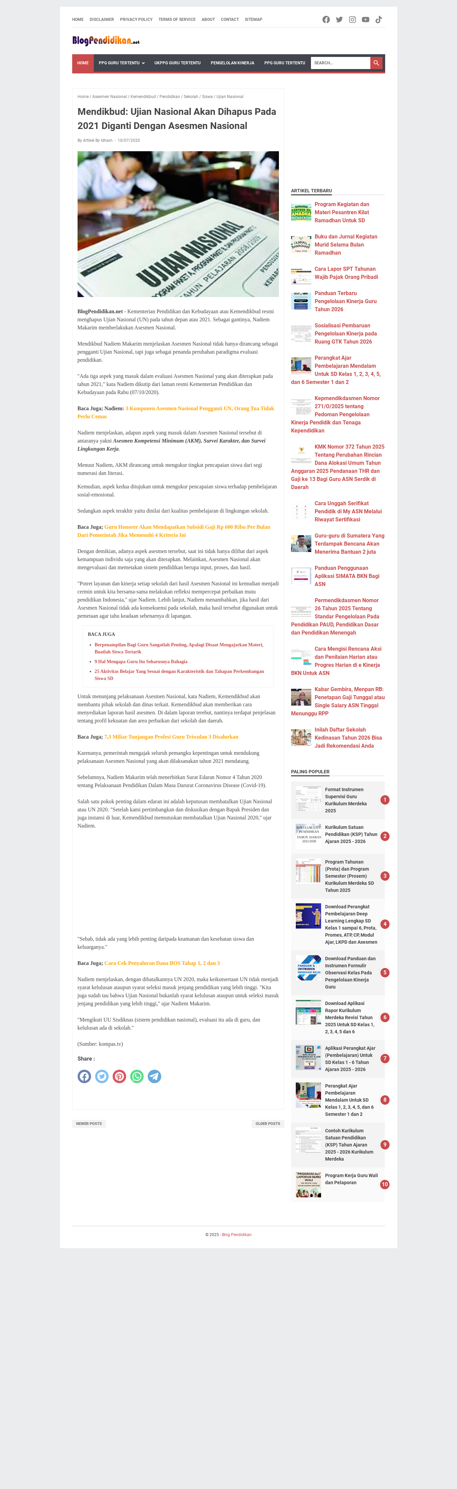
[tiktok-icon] (379, 19)
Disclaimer (102, 19)
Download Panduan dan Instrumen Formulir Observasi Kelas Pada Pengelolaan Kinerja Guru (350, 973)
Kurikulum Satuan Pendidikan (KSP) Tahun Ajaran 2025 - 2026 (351, 834)
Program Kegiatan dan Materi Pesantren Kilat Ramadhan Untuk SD (342, 212)
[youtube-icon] (366, 19)
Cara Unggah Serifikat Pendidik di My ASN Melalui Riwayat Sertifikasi (348, 511)
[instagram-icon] (353, 19)
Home (78, 19)
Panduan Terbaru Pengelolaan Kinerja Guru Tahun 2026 (346, 301)
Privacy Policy (136, 19)
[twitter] (102, 1076)
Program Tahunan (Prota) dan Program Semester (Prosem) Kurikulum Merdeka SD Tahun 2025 (349, 876)
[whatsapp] (137, 1076)
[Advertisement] (178, 882)
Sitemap (253, 19)
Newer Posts (89, 1124)
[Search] (340, 63)
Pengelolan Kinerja (232, 63)
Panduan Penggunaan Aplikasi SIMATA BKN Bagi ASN (347, 576)
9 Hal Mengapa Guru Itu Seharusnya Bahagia (141, 661)
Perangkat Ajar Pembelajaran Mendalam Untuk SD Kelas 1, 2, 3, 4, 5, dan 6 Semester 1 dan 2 (349, 1100)
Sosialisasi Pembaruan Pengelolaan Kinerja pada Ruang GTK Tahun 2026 (346, 333)
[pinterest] (119, 1076)
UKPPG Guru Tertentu (177, 63)
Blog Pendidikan (237, 1234)
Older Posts (268, 1124)
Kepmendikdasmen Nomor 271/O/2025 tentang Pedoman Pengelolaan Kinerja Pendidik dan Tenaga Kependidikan (335, 414)
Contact (230, 19)
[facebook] (84, 1076)
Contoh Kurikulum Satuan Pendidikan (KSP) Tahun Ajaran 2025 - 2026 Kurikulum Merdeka (349, 1145)
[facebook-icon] (327, 19)
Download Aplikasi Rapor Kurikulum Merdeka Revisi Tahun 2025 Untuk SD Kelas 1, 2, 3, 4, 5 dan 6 (349, 1017)
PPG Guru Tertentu (119, 63)
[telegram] (154, 1076)
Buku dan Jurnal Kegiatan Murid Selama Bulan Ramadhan (346, 244)
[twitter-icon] (340, 19)
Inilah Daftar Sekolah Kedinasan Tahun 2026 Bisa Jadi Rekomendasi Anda (348, 737)
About (208, 19)
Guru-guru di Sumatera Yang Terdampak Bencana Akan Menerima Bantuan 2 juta (349, 543)
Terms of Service (177, 19)
